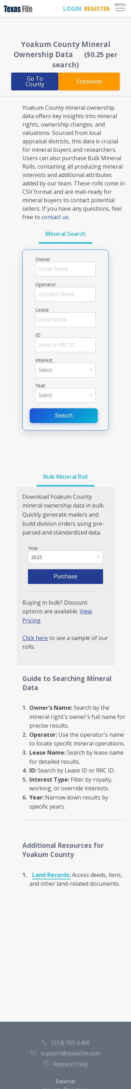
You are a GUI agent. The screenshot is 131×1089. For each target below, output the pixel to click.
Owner (42, 259)
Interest (44, 360)
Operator (45, 284)
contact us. (56, 217)
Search (64, 415)
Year (40, 385)
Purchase (66, 576)
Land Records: (51, 875)
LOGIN (72, 9)
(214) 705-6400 (66, 1043)
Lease (42, 309)
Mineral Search (65, 234)
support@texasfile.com (65, 1053)
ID (38, 335)
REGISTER (97, 9)
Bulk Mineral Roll (65, 477)
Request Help (65, 1064)
